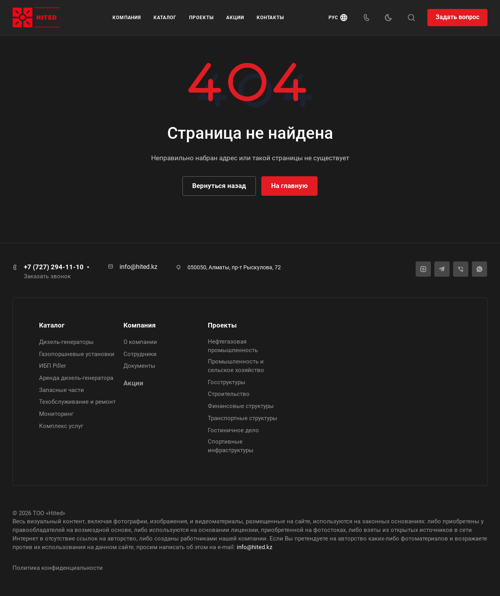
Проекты (222, 325)
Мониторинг (56, 413)
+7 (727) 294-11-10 (54, 267)
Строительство (229, 393)
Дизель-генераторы (66, 341)
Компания (139, 325)
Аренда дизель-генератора (76, 377)
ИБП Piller (52, 365)
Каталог (51, 325)
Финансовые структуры (241, 406)
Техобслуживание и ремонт (77, 401)
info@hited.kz (138, 266)
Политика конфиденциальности (57, 567)
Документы (139, 365)
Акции (133, 383)
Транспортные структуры (242, 418)
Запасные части (61, 390)
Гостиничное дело (233, 430)
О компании (140, 341)
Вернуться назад (219, 186)
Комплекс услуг (61, 426)
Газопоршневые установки (76, 354)
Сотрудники (140, 354)
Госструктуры (226, 382)
